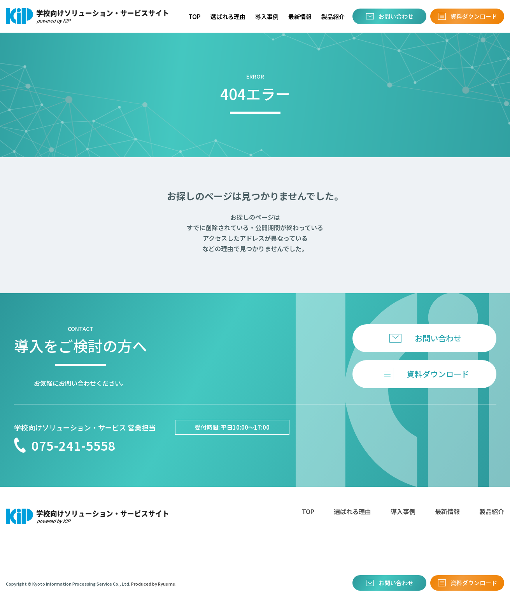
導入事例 (267, 16)
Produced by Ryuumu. (154, 584)
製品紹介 (333, 16)
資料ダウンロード (473, 16)
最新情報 (300, 16)
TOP (195, 16)
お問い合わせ (396, 16)
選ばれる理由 (227, 16)
